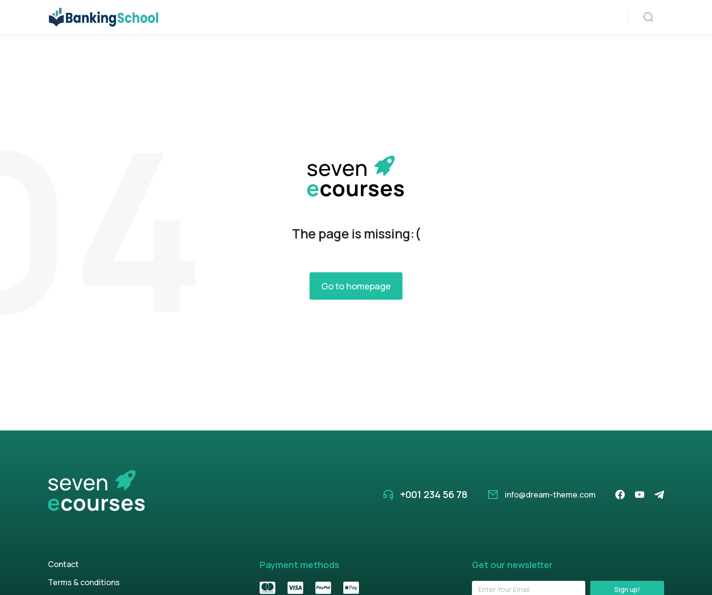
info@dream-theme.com (550, 519)
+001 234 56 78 (433, 518)
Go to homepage (356, 310)
